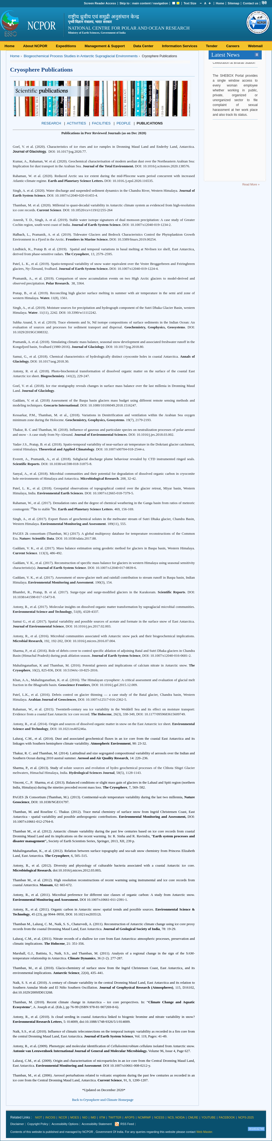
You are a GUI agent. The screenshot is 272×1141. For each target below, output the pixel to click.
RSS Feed (127, 1124)
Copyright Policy (37, 1124)
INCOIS (50, 1117)
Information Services (179, 46)
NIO (84, 1117)
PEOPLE (123, 123)
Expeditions (66, 46)
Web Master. (204, 1131)
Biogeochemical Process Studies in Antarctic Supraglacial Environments (81, 56)
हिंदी (264, 3)
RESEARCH (51, 123)
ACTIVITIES (76, 123)
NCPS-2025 (246, 1117)
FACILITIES (101, 123)
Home (220, 3)
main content (141, 3)
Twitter (114, 1117)
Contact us (250, 3)
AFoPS (130, 1117)
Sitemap (233, 3)
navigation (160, 3)
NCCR (63, 1117)
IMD (93, 1117)
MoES (74, 1117)
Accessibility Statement (97, 1124)
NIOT (38, 1117)
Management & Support (105, 46)
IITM (102, 1117)
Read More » (251, 184)
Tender (212, 46)
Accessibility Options (64, 1124)
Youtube (209, 1117)
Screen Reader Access (100, 3)
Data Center (143, 46)
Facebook (227, 1117)
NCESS (159, 1117)
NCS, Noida (176, 1117)
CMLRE (193, 1117)
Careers (232, 46)
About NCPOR (35, 46)
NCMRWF (144, 1117)
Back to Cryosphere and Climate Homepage (103, 1100)
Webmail (255, 46)
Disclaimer (17, 1124)
